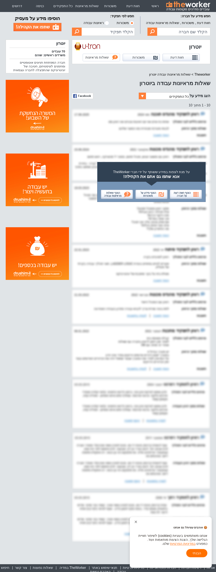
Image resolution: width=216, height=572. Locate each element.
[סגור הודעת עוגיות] (135, 522)
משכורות (110, 6)
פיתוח (169, 249)
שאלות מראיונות (87, 6)
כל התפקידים (63, 6)
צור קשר (21, 567)
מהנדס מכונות (161, 149)
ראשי (155, 6)
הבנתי (197, 553)
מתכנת (168, 330)
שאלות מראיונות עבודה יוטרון (169, 74)
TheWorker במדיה (72, 567)
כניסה (40, 6)
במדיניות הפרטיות (182, 543)
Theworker (202, 74)
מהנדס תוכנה (162, 114)
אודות (211, 567)
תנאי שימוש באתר (104, 567)
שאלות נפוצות (43, 567)
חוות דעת (133, 6)
